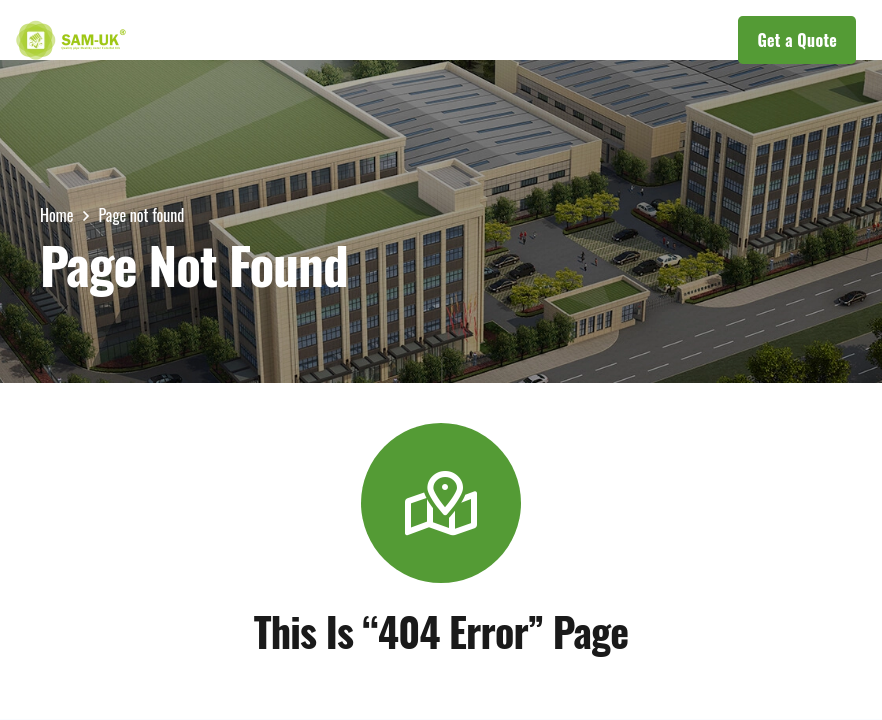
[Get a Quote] (797, 40)
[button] (410, 40)
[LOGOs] (71, 40)
